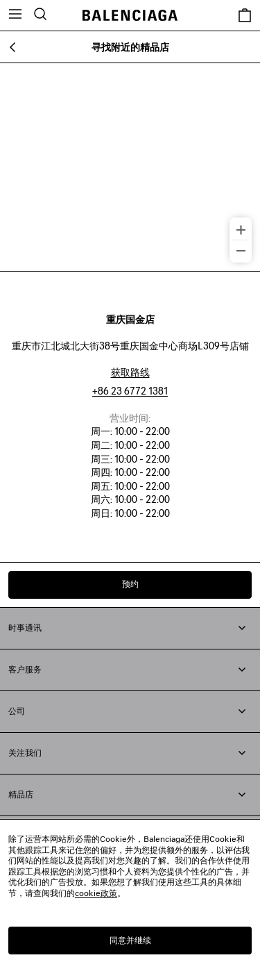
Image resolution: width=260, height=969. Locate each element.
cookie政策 (96, 893)
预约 (130, 584)
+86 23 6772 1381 (130, 391)
